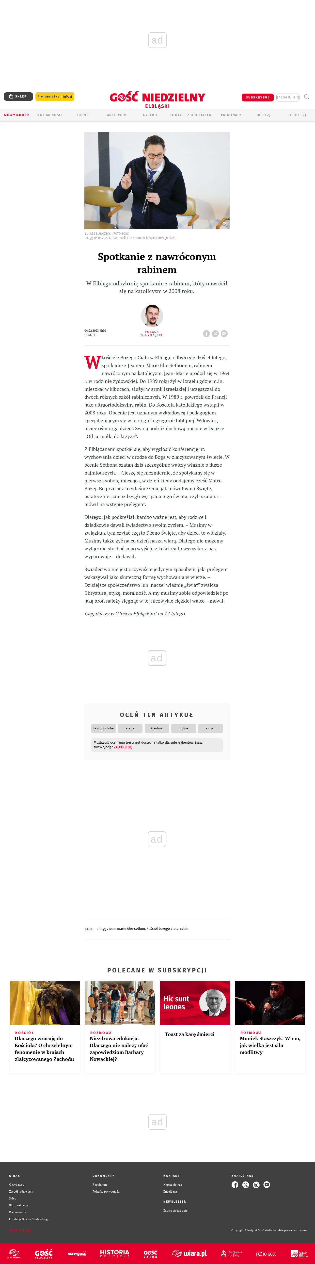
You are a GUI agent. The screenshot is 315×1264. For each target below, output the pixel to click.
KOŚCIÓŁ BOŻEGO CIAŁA (162, 929)
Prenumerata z (55, 96)
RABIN (184, 929)
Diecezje (265, 115)
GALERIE (150, 115)
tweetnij (216, 332)
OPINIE (83, 115)
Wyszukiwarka (306, 96)
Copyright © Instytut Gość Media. (252, 1230)
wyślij (225, 332)
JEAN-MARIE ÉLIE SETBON (127, 929)
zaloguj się (288, 97)
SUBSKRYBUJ (257, 97)
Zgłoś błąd (20, 1230)
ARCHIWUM (117, 115)
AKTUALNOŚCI (50, 115)
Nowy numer (16, 115)
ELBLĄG (101, 929)
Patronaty (231, 115)
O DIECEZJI (298, 115)
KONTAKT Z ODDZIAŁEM (191, 115)
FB (207, 332)
